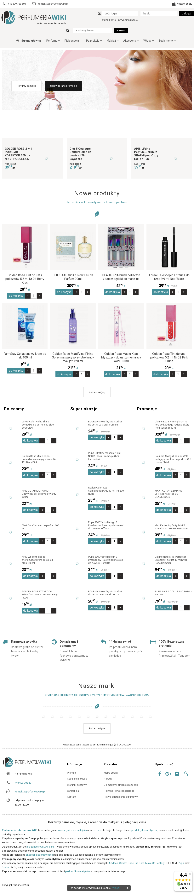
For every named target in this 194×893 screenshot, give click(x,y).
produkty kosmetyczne (144, 830)
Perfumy (53, 40)
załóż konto (109, 20)
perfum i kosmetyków (77, 871)
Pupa (181, 863)
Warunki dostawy (77, 784)
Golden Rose (126, 863)
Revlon (5, 867)
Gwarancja (73, 790)
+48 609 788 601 (24, 782)
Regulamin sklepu (77, 778)
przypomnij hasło (128, 20)
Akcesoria (131, 40)
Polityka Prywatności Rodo (119, 790)
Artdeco (113, 863)
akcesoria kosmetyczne (39, 854)
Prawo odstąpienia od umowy (121, 796)
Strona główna (28, 40)
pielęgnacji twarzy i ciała (40, 846)
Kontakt (71, 796)
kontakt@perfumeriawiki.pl (30, 791)
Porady (108, 778)
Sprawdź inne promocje (63, 85)
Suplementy (167, 40)
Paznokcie (94, 40)
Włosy (148, 40)
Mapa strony (111, 772)
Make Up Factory (154, 863)
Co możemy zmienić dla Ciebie (121, 784)
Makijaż (112, 40)
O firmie (71, 772)
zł (25, 289)
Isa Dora (139, 863)
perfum (97, 830)
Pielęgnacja (73, 40)
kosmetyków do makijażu (72, 830)
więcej (116, 887)
